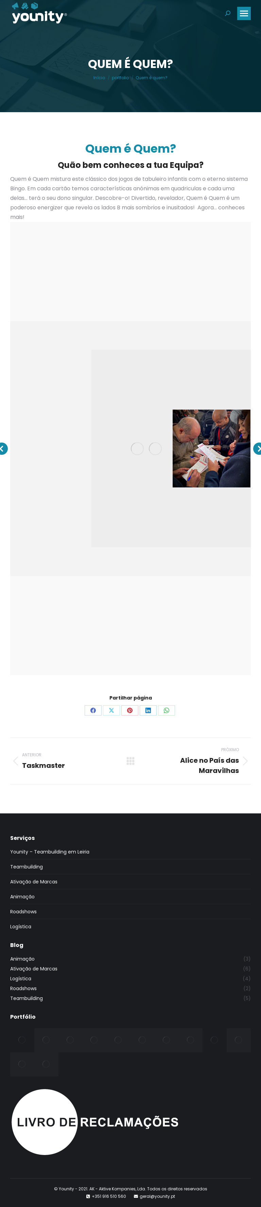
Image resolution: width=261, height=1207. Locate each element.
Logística (20, 926)
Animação (22, 896)
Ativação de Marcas (33, 881)
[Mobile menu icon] (244, 13)
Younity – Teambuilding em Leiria (49, 851)
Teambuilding (26, 866)
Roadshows (23, 911)
